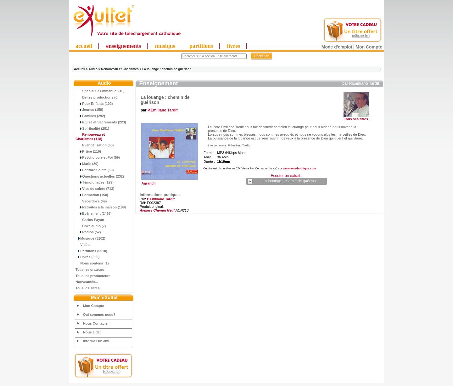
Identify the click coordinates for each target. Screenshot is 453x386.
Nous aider (92, 332)
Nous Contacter (96, 323)
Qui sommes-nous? (99, 314)
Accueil (79, 69)
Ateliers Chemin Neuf (157, 210)
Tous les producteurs (93, 276)
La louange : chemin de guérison (166, 69)
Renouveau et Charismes (120, 69)
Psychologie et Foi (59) (98, 157)
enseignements (123, 46)
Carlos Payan (90, 220)
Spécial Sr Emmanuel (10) (100, 91)
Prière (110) (88, 151)
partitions (201, 46)
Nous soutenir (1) (92, 263)
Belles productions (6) (97, 97)
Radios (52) (88, 232)
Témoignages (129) (95, 182)
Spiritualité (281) (92, 128)
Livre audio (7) (91, 226)
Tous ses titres (356, 119)
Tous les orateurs (90, 269)
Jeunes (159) (89, 109)
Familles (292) (90, 116)
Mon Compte (368, 46)
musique (165, 46)
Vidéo (83, 245)
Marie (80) (87, 164)
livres (233, 46)
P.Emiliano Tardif (364, 83)
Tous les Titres (88, 288)
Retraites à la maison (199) (101, 207)
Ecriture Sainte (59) (95, 170)
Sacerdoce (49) (91, 201)
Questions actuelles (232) (100, 176)
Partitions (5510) (91, 251)
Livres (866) (87, 257)
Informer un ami (96, 341)
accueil (84, 46)
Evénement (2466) (94, 213)
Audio (93, 69)
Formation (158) (92, 195)
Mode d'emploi (337, 46)
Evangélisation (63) (95, 145)
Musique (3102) (90, 238)
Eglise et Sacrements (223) (101, 122)
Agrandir (169, 181)
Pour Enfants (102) (94, 103)
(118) (90, 137)
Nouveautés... (87, 282)
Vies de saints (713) (95, 188)
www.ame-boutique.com (299, 168)
